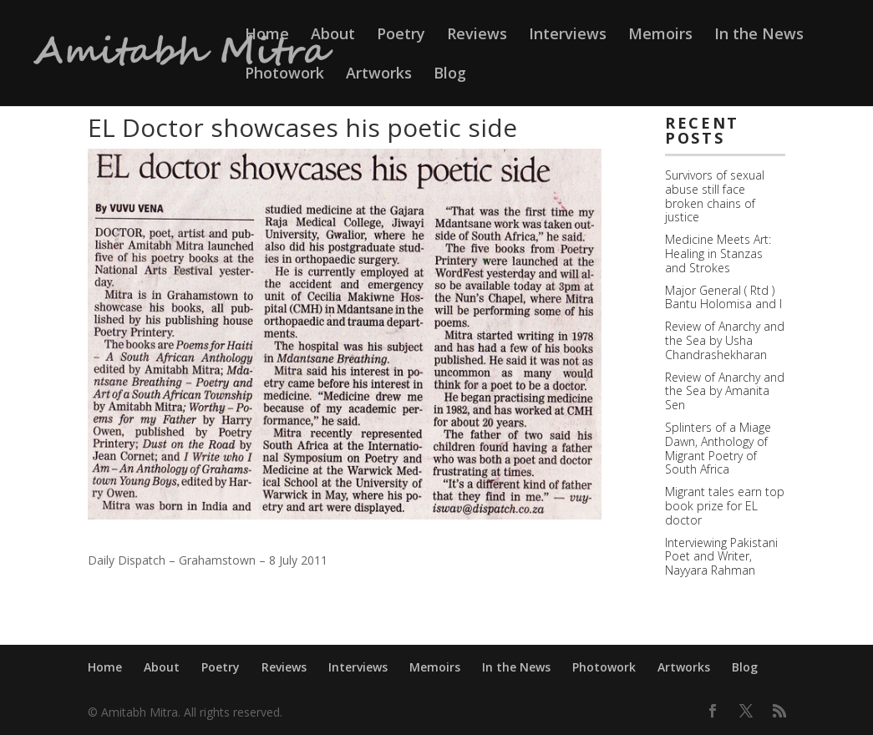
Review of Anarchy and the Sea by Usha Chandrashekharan (724, 340)
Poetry (401, 35)
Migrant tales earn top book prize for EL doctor (724, 506)
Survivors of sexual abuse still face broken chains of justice (714, 196)
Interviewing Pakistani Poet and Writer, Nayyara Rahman (721, 557)
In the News (759, 35)
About (333, 35)
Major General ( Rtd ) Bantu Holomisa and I (723, 297)
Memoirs (660, 35)
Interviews (568, 35)
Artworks (379, 75)
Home (267, 35)
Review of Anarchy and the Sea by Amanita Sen (724, 391)
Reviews (477, 35)
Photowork (284, 75)
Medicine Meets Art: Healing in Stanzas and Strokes (718, 253)
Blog (450, 75)
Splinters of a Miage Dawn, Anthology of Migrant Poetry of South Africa (718, 448)
